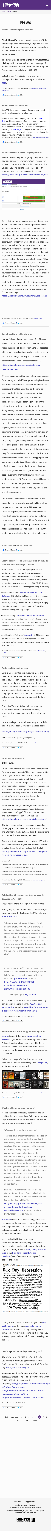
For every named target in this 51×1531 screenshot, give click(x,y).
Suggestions (30, 1501)
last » (35, 1420)
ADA (32, 1016)
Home (3, 11)
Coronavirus (29, 635)
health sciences (7, 653)
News (15, 11)
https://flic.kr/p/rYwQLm (17, 1367)
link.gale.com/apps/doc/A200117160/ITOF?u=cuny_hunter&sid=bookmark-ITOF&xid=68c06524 (23, 1207)
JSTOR (33, 137)
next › (28, 1420)
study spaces (37, 319)
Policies (17, 1501)
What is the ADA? (9, 916)
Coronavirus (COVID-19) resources (30, 615)
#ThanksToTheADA (13, 985)
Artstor (38, 137)
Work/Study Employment (25, 1505)
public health (41, 651)
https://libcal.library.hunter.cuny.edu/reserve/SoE (25, 174)
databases (45, 137)
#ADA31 (30, 981)
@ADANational (20, 978)
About (9, 11)
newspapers (34, 88)
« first (5, 1417)
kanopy (33, 1093)
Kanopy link (42, 1062)
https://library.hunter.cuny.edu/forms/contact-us (24, 295)
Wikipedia (6, 1219)
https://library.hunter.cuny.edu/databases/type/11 (25, 819)
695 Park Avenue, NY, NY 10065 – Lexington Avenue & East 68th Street (25, 1511)
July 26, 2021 (30, 994)
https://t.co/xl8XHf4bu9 (15, 981)
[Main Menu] (46, 5)
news (34, 880)
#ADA (24, 985)
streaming (44, 1093)
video (38, 1093)
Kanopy (5, 1036)
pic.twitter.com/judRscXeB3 (17, 988)
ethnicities (5, 90)
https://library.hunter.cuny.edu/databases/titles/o (26, 731)
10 (18, 1420)
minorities (42, 88)
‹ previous (14, 1417)
